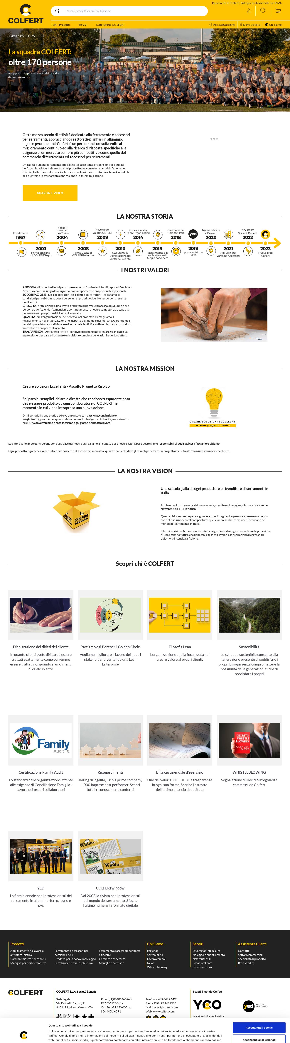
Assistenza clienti (222, 24)
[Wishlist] (263, 11)
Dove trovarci (250, 24)
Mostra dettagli (196, 1035)
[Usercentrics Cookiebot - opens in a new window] (24, 1036)
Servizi (83, 24)
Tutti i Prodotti (60, 24)
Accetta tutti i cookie (259, 1006)
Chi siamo (273, 24)
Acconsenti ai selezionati (259, 1018)
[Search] (129, 11)
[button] (50, 193)
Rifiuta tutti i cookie (259, 1030)
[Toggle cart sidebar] (276, 11)
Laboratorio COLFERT (110, 24)
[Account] (249, 11)
